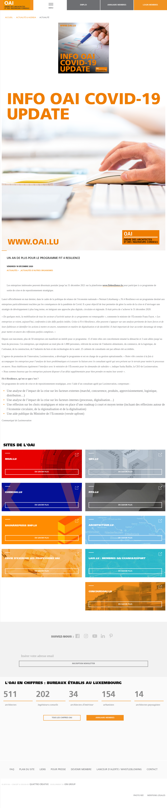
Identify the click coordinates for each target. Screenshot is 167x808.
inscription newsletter (83, 664)
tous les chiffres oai (62, 718)
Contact (152, 769)
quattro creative (39, 784)
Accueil (9, 18)
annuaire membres (116, 5)
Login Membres (150, 5)
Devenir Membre (81, 769)
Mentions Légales (156, 796)
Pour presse (58, 769)
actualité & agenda (26, 18)
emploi (83, 5)
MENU (51, 8)
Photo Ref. (138, 796)
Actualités (12, 271)
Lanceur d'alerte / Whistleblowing (119, 769)
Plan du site (27, 769)
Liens (43, 769)
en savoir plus (42, 472)
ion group (69, 784)
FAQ (12, 769)
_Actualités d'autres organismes (36, 271)
